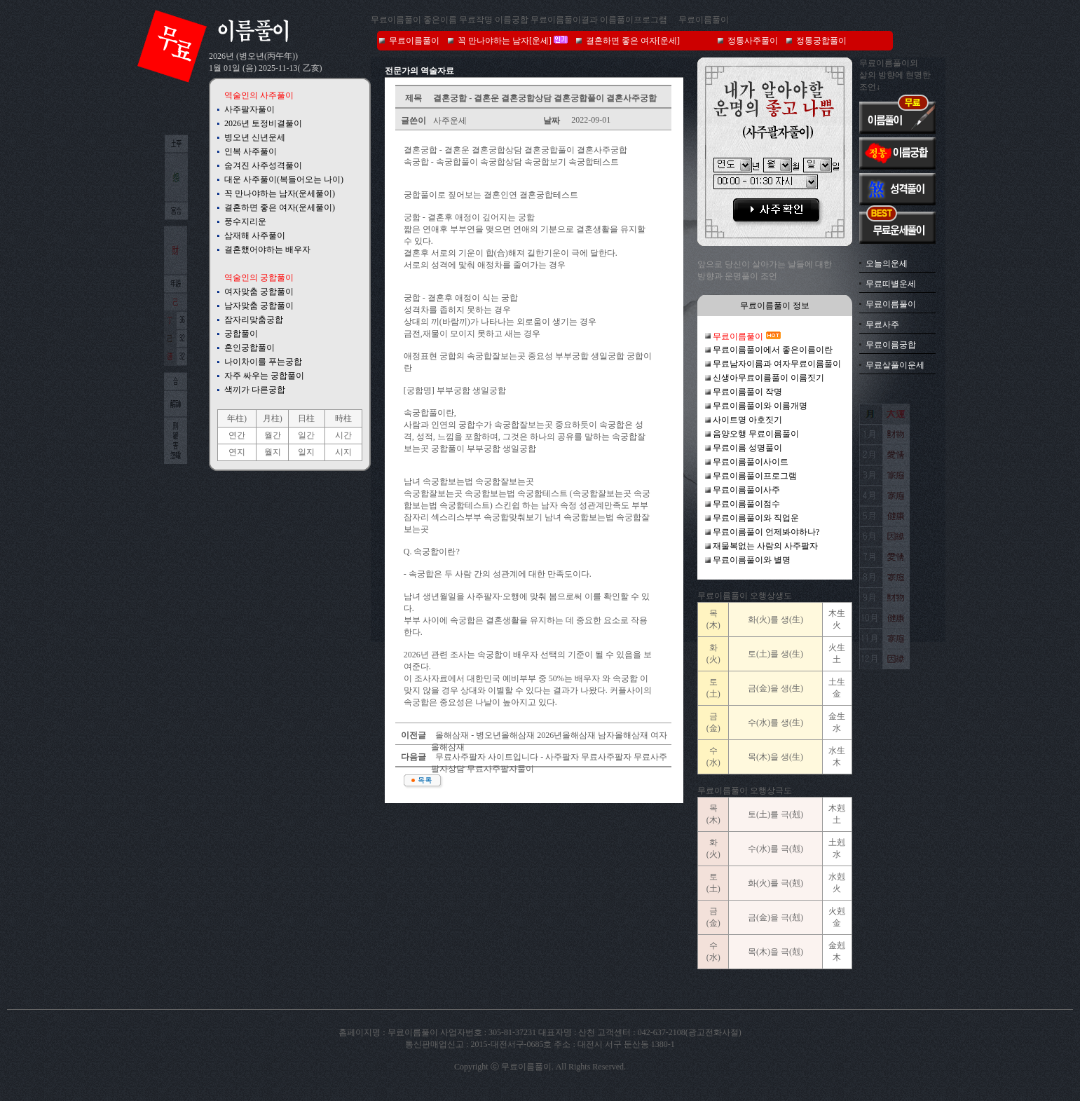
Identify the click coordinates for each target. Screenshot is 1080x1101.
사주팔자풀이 (249, 109)
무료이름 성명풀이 (747, 448)
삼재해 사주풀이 (254, 235)
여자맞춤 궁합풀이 (259, 291)
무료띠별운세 (891, 284)
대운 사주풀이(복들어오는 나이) (283, 179)
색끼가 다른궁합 (254, 390)
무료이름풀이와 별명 (752, 560)
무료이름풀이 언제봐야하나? (766, 532)
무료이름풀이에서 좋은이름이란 (773, 350)
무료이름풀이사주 (746, 490)
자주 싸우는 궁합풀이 (264, 376)
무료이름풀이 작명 (747, 392)
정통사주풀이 (752, 41)
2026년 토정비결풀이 (263, 123)
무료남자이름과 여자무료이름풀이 (777, 364)
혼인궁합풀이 (249, 348)
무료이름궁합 (891, 345)
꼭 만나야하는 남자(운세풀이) (279, 193)
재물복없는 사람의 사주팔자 (765, 546)
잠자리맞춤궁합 (253, 319)
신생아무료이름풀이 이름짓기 (768, 378)
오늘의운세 (887, 263)
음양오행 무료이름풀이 (756, 434)
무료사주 (882, 324)
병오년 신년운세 (254, 137)
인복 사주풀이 (250, 151)
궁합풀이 (241, 333)
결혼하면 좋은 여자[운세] (633, 41)
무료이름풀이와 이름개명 (760, 406)
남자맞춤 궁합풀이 (259, 305)
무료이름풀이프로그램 (755, 476)
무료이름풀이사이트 (750, 462)
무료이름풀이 (703, 20)
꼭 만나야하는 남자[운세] (505, 41)
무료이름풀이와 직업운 (756, 518)
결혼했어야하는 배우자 (267, 249)
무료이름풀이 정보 (774, 305)
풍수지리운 (245, 221)
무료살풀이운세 (895, 365)
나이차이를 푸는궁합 (263, 362)
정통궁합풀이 (821, 41)
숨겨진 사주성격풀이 (263, 165)
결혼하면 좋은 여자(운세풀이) (279, 207)
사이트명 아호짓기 (747, 420)
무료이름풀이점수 (746, 504)
